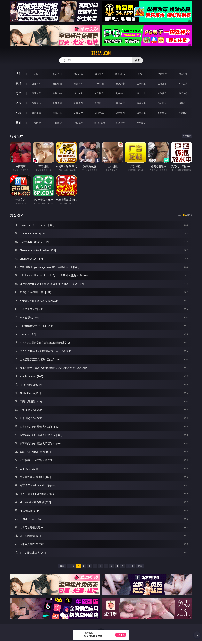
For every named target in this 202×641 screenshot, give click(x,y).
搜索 (137, 60)
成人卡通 (78, 93)
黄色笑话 (162, 112)
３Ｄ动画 (99, 83)
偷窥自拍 (36, 103)
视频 (18, 83)
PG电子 (36, 73)
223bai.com (101, 53)
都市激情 (36, 112)
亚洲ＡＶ (36, 83)
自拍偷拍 (57, 83)
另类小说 (141, 112)
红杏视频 (120, 122)
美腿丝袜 (120, 103)
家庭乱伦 (57, 112)
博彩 (18, 74)
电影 (18, 93)
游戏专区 (99, 73)
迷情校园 (120, 112)
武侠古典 (99, 112)
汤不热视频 (99, 122)
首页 (62, 566)
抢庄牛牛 (183, 73)
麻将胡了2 (120, 73)
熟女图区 (162, 103)
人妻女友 (78, 112)
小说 (18, 113)
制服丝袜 (120, 93)
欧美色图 (78, 103)
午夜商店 (57, 122)
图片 (18, 103)
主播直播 (162, 83)
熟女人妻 (120, 83)
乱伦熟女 (162, 93)
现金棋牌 (162, 73)
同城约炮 (36, 122)
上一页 (71, 566)
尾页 (140, 566)
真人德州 (57, 73)
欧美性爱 (99, 93)
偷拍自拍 (57, 93)
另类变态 (183, 93)
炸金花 (141, 73)
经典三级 (141, 93)
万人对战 (78, 73)
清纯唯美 (141, 103)
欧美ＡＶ (78, 83)
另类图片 (183, 103)
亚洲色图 (57, 103)
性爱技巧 (183, 112)
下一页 (131, 566)
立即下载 (121, 634)
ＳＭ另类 (183, 83)
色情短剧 (141, 122)
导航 (18, 123)
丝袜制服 (141, 83)
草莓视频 (78, 122)
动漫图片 (99, 103)
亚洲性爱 (36, 93)
